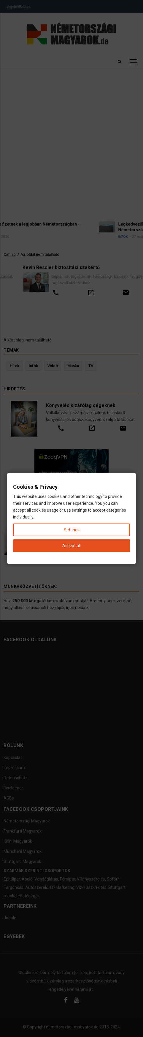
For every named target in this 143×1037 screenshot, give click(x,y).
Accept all (71, 545)
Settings (72, 529)
